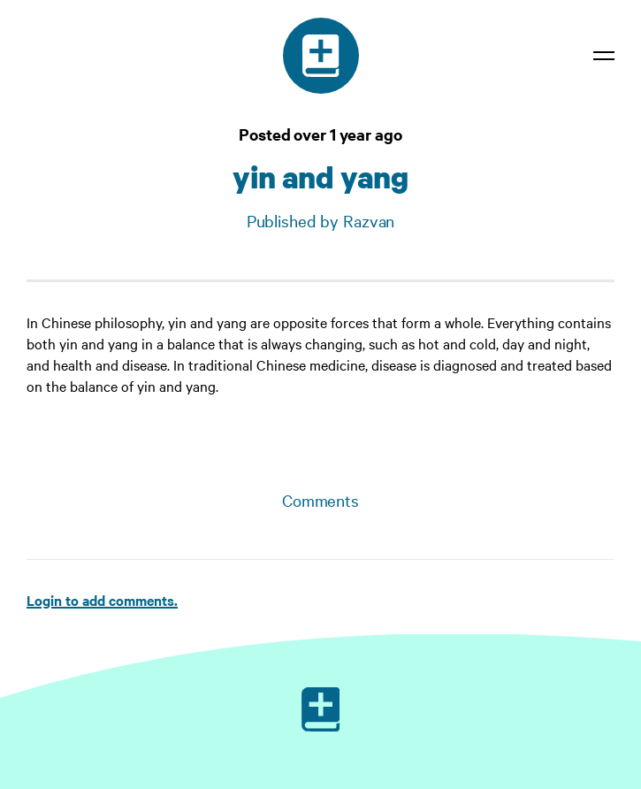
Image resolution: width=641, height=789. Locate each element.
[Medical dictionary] (321, 56)
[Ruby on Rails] (321, 709)
